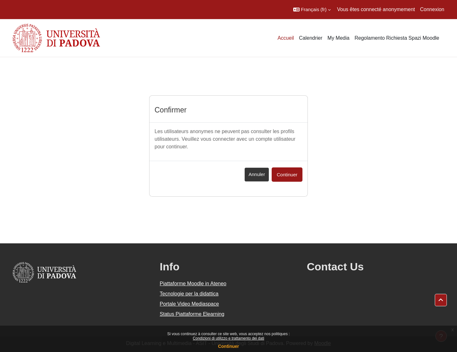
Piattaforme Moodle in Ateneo (193, 283)
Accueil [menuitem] (285, 38)
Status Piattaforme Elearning (192, 314)
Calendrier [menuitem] (310, 38)
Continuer (228, 346)
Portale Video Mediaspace (189, 304)
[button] (311, 9)
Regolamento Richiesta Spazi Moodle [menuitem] (396, 38)
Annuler (256, 174)
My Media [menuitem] (338, 38)
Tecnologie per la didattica (189, 293)
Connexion (432, 9)
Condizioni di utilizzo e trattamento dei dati (228, 338)
